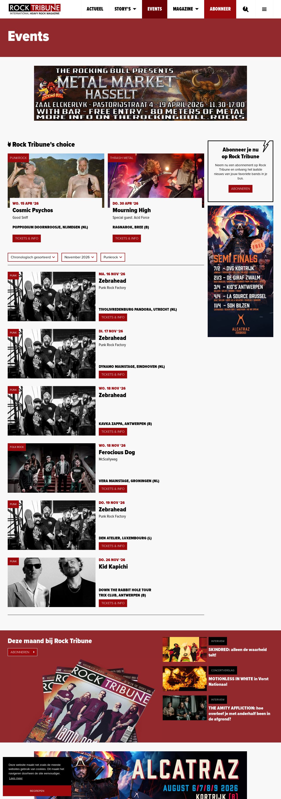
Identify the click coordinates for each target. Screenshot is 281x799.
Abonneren (240, 189)
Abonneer (220, 9)
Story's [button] (125, 9)
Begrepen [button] (37, 790)
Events (155, 9)
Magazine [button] (186, 9)
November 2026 (77, 257)
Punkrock (111, 257)
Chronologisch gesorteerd (31, 257)
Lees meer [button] (16, 778)
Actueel (95, 9)
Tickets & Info (26, 238)
